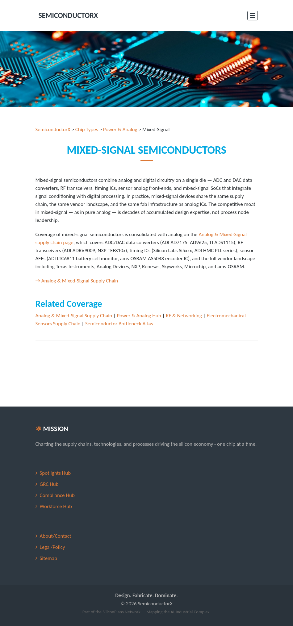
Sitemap (48, 558)
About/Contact (55, 536)
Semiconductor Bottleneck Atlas (119, 323)
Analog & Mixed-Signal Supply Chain (74, 315)
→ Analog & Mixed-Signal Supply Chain (77, 281)
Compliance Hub (57, 495)
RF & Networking (184, 315)
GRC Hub (49, 484)
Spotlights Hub (55, 473)
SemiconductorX (53, 129)
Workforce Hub (56, 506)
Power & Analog (120, 129)
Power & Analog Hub (139, 315)
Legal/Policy (52, 547)
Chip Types (86, 129)
